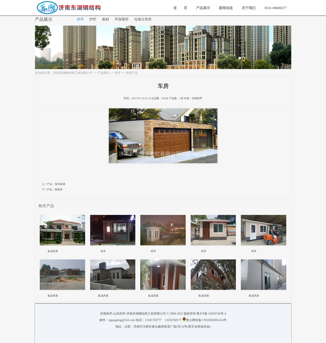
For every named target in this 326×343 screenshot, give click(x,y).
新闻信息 (226, 8)
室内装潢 (60, 184)
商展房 (59, 189)
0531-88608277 (275, 8)
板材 (105, 19)
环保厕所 (122, 19)
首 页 (180, 8)
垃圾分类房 (143, 19)
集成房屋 (53, 251)
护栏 (92, 19)
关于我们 (249, 8)
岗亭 (80, 19)
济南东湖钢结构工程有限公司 (73, 72)
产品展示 (203, 8)
